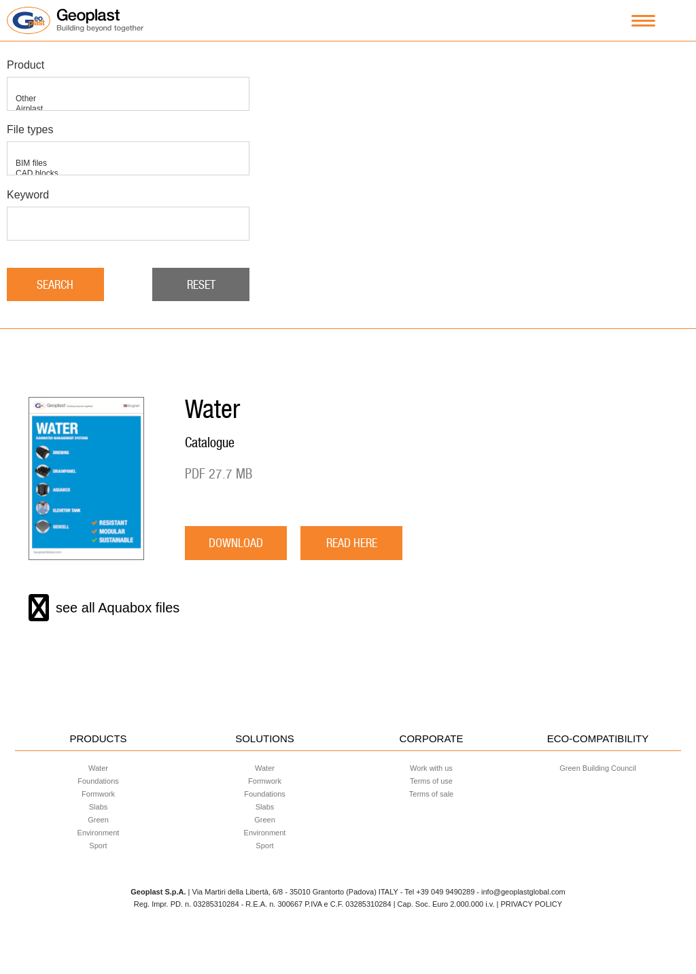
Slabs (98, 807)
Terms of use (431, 781)
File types (30, 129)
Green (98, 820)
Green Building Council (597, 768)
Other (128, 99)
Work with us (431, 768)
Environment (98, 833)
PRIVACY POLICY (531, 904)
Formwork (98, 794)
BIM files (128, 163)
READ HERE (351, 543)
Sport (98, 845)
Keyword (28, 195)
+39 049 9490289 (445, 892)
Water (98, 768)
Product (25, 65)
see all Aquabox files (104, 607)
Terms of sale (431, 794)
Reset (201, 284)
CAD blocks (128, 174)
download (236, 543)
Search (55, 284)
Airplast (128, 109)
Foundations (98, 781)
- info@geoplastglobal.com (520, 892)
